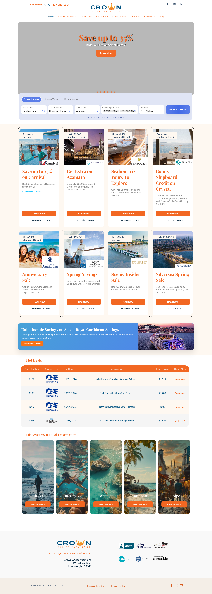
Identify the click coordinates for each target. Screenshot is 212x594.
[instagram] (175, 4)
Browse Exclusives (32, 343)
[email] (182, 4)
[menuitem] (51, 16)
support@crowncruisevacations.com (70, 553)
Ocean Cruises (31, 99)
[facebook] (167, 4)
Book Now (180, 379)
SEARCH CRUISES (178, 109)
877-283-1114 (60, 4)
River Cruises (71, 99)
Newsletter (36, 4)
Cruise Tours (51, 99)
